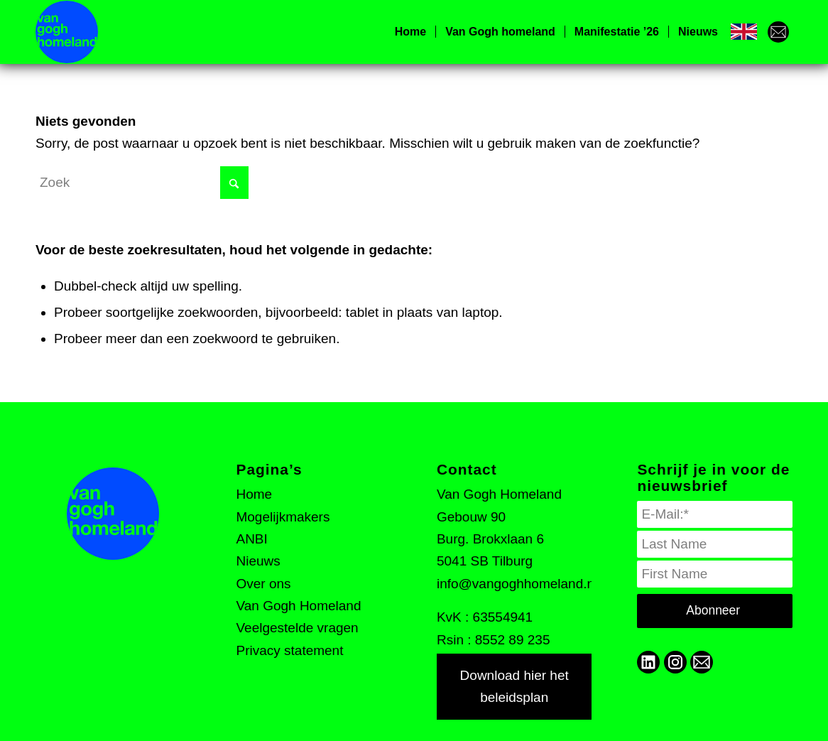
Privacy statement (289, 650)
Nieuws (258, 560)
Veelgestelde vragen (297, 627)
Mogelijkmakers (282, 516)
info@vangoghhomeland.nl (517, 583)
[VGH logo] (67, 32)
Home (254, 494)
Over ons (263, 583)
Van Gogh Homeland (298, 605)
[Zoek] (142, 182)
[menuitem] (410, 32)
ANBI (251, 538)
